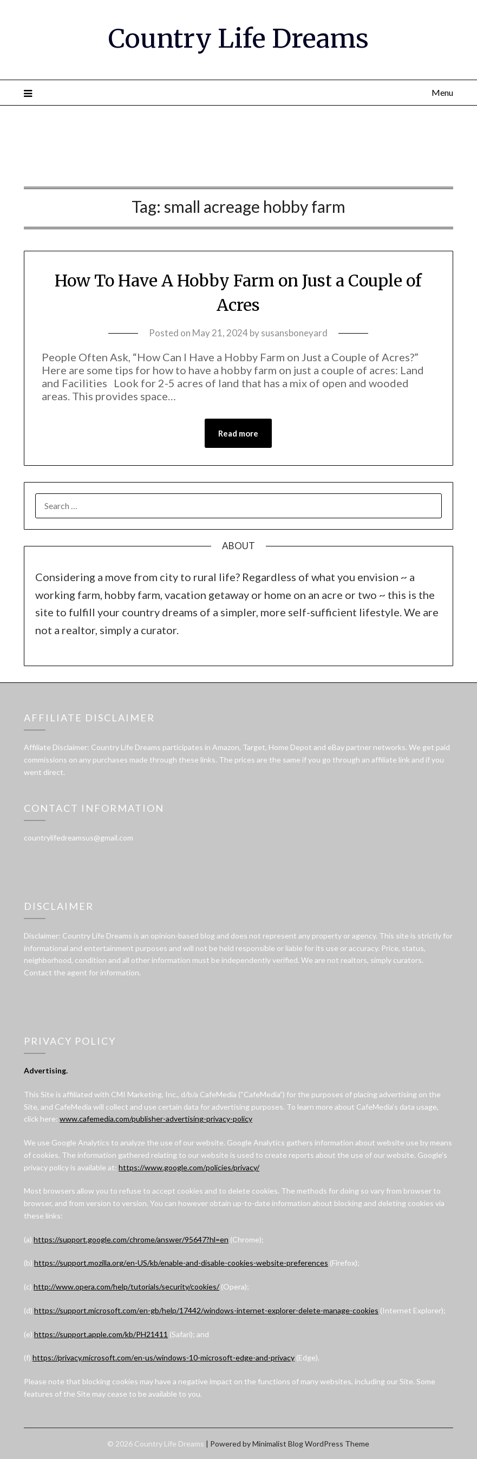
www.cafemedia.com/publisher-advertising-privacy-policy (156, 1118)
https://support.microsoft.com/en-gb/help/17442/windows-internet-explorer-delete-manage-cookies (206, 1310)
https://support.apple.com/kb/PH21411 (101, 1334)
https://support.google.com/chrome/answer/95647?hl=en (131, 1239)
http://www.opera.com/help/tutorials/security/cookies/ (126, 1286)
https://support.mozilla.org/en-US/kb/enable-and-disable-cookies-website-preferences (181, 1262)
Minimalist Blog (277, 1443)
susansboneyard (294, 332)
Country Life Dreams (238, 38)
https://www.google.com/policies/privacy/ (189, 1167)
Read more (238, 433)
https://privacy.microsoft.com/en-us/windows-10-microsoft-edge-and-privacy (163, 1357)
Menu (442, 92)
